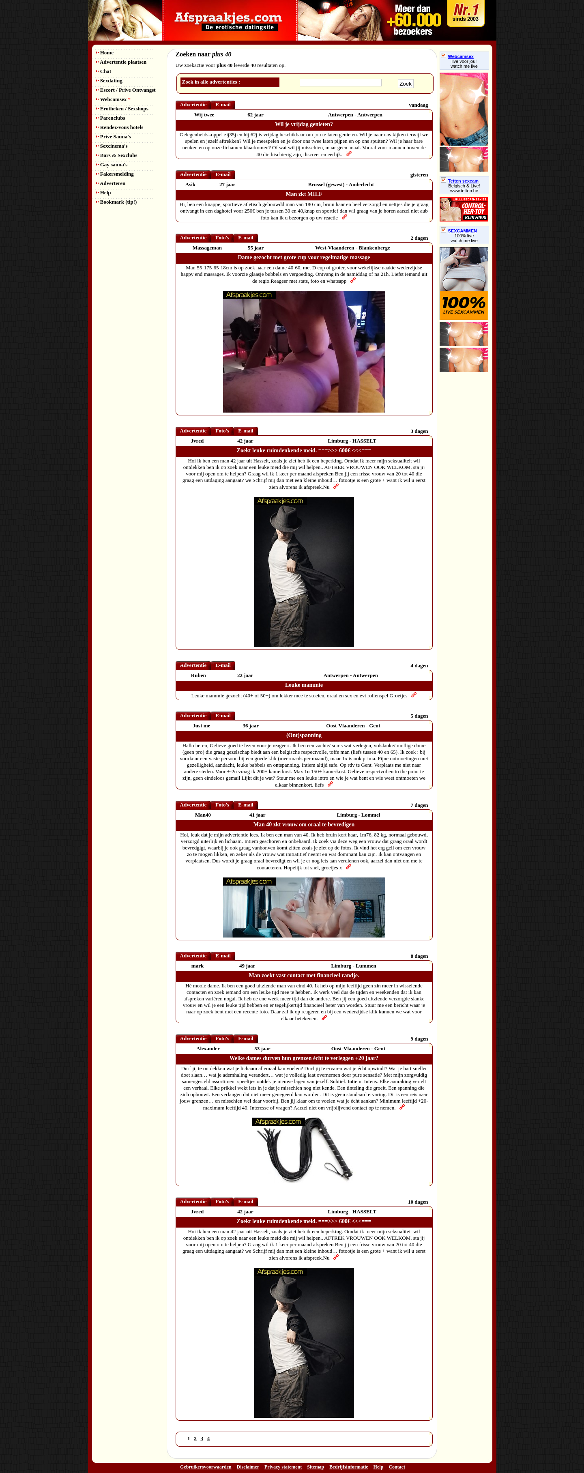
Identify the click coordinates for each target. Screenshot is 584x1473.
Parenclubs (110, 118)
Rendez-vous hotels (120, 127)
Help (103, 192)
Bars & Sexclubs (116, 155)
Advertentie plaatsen (121, 62)
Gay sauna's (112, 164)
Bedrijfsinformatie (348, 1467)
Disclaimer (248, 1467)
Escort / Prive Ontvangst (126, 90)
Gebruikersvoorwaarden (206, 1467)
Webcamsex (113, 99)
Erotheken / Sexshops (122, 108)
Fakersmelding (115, 174)
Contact (397, 1467)
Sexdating (109, 80)
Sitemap (315, 1467)
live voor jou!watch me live (464, 64)
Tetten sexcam (460, 180)
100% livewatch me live (464, 238)
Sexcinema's (112, 146)
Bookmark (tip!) (116, 202)
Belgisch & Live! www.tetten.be (464, 188)
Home (105, 52)
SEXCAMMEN (459, 230)
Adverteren (111, 183)
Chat (104, 71)
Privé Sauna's (113, 136)
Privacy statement (283, 1467)
